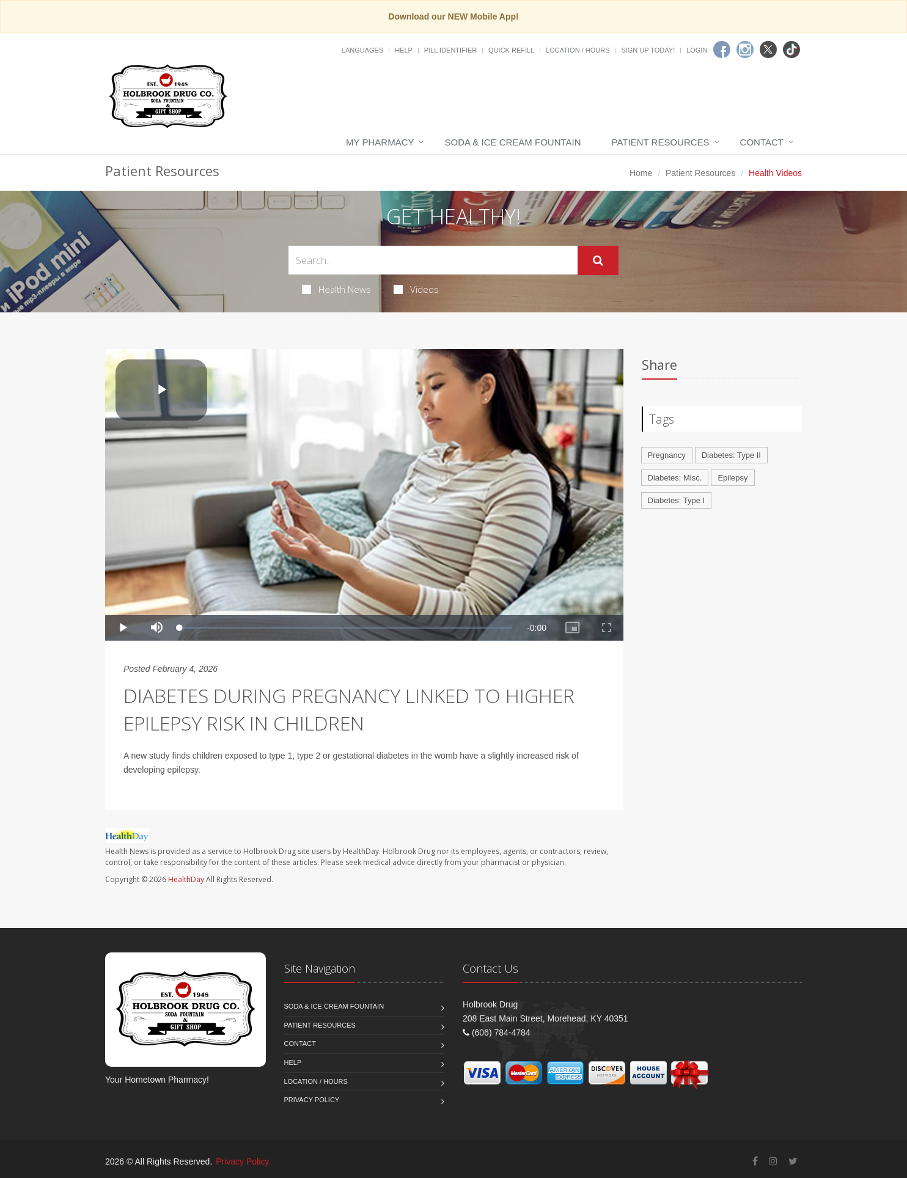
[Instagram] (745, 49)
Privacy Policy (312, 1099)
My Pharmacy (380, 142)
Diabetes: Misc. (675, 477)
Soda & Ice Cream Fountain (512, 142)
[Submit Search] (598, 260)
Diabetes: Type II (731, 455)
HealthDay (186, 879)
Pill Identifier (450, 50)
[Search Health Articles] (433, 260)
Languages (362, 50)
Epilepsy (732, 477)
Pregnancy (667, 455)
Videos (416, 289)
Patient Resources (661, 142)
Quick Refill (511, 50)
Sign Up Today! (648, 50)
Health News (336, 289)
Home (641, 173)
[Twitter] (768, 49)
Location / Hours (577, 50)
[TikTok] (791, 49)
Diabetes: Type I (676, 500)
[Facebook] (721, 49)
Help (404, 50)
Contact (762, 142)
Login (696, 50)
